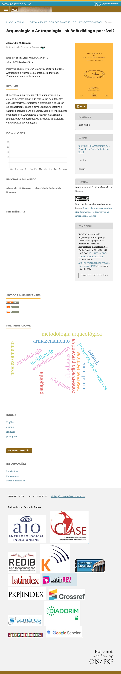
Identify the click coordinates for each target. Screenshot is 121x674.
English (10, 422)
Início (9, 22)
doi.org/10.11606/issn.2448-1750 (68, 496)
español (10, 426)
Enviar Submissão (19, 450)
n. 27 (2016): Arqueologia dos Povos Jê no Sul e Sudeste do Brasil (64, 22)
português (11, 436)
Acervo (19, 22)
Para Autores (12, 475)
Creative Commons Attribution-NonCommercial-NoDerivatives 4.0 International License (94, 211)
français (10, 431)
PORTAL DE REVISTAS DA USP (16, 4)
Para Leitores (12, 471)
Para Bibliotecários (15, 480)
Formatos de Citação (93, 275)
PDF (82, 106)
